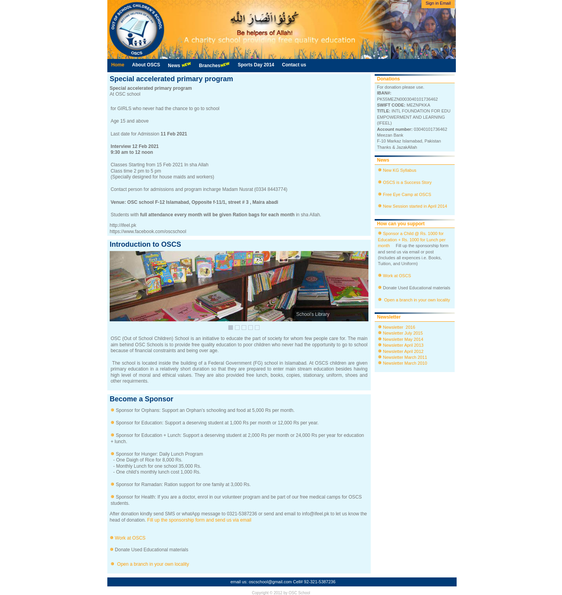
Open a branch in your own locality (152, 564)
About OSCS (146, 65)
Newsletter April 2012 (402, 351)
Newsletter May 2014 (402, 339)
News (179, 65)
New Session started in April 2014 (415, 206)
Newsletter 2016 (398, 327)
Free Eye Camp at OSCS (407, 194)
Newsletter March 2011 (405, 357)
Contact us (294, 65)
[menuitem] (117, 65)
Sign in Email (437, 3)
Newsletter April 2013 (402, 345)
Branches (214, 65)
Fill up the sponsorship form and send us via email (199, 520)
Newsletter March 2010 (405, 363)
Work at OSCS (130, 538)
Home (117, 65)
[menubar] (208, 65)
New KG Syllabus (399, 170)
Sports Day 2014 (256, 65)
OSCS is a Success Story (407, 182)
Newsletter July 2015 (402, 333)
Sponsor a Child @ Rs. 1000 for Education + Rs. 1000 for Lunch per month (411, 239)
